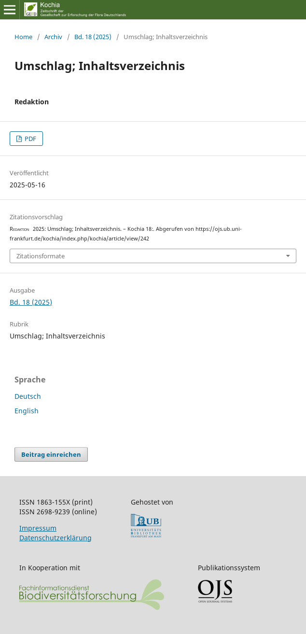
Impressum (37, 528)
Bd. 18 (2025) (92, 36)
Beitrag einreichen (51, 454)
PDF (29, 138)
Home (23, 36)
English (26, 410)
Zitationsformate (40, 256)
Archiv (53, 36)
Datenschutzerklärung (55, 537)
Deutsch (27, 396)
